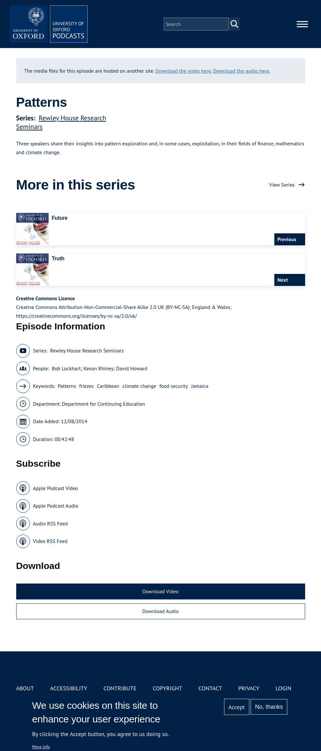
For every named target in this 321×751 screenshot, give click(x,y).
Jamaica (199, 386)
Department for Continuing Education (103, 403)
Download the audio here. (241, 71)
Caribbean (108, 386)
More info (41, 747)
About (25, 688)
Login (283, 688)
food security (174, 386)
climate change (139, 386)
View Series (281, 184)
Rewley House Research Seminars (87, 350)
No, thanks (269, 707)
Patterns (67, 386)
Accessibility (68, 688)
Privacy (248, 688)
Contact (210, 688)
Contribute (120, 688)
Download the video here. (183, 71)
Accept (236, 707)
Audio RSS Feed (50, 523)
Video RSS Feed (50, 541)
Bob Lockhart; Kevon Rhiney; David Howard (99, 368)
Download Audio (160, 611)
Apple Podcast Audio (55, 505)
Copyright (167, 688)
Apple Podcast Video (55, 488)
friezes (86, 386)
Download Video (160, 591)
